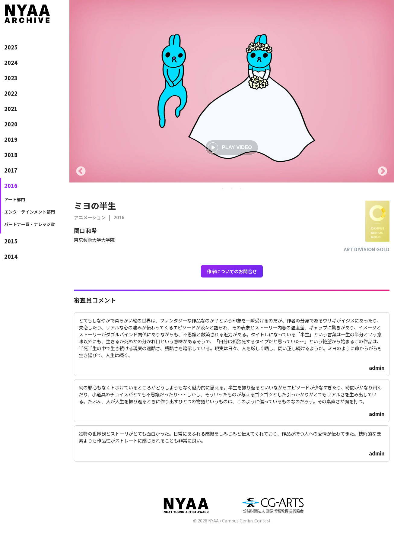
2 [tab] (232, 189)
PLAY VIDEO (230, 147)
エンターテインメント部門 (29, 212)
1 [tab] (223, 189)
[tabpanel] (231, 91)
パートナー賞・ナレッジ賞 (29, 224)
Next (382, 171)
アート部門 (14, 199)
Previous (80, 171)
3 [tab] (241, 189)
